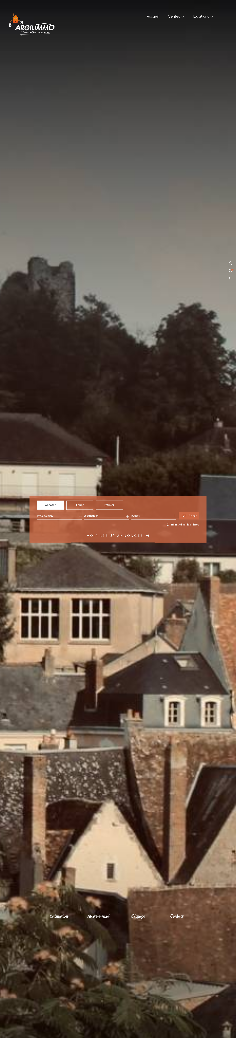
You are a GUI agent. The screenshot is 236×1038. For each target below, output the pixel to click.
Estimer (109, 505)
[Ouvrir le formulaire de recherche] (189, 516)
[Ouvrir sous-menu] (182, 16)
